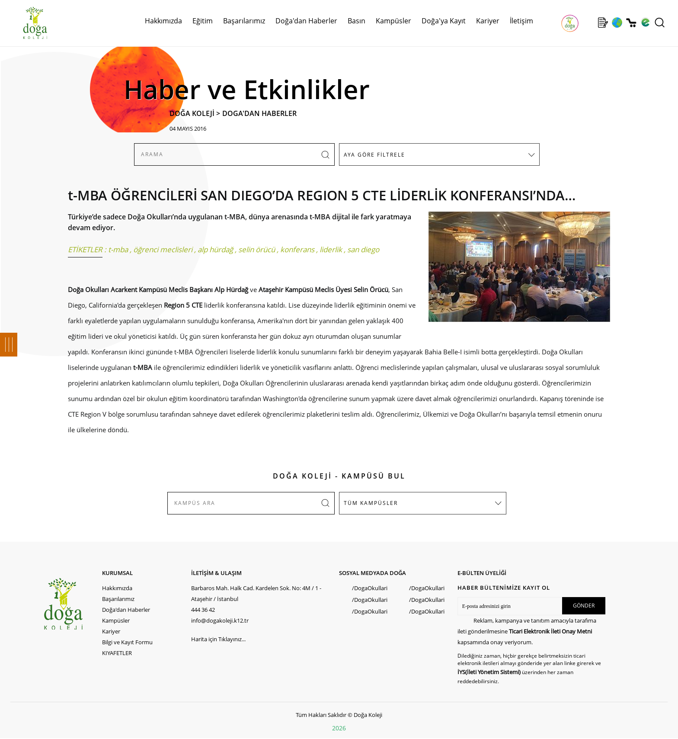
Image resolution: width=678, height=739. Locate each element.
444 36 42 (203, 610)
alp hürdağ (215, 249)
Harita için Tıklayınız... (218, 639)
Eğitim (202, 21)
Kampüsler (393, 21)
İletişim (521, 21)
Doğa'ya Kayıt (444, 21)
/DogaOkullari (369, 588)
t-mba (118, 249)
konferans (297, 249)
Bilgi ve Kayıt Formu (127, 642)
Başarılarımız (244, 21)
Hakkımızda (163, 21)
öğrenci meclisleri (162, 249)
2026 (339, 728)
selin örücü (256, 249)
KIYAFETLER (117, 653)
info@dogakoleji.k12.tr (220, 620)
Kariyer (487, 21)
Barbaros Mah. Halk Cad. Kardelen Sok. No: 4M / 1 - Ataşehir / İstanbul (256, 593)
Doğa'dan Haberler (306, 21)
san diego (363, 249)
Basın (356, 21)
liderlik (331, 249)
